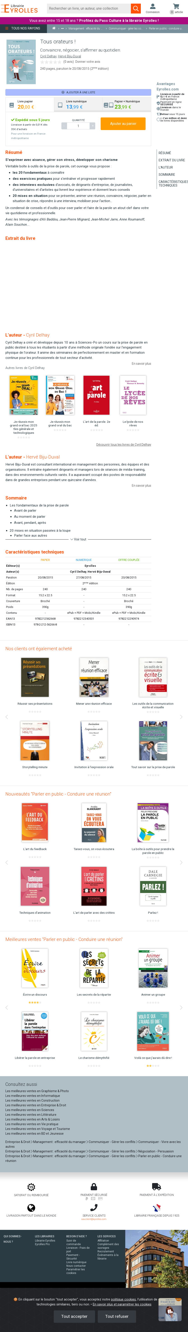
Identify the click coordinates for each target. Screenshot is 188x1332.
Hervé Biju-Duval (69, 56)
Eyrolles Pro (42, 1244)
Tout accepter (74, 1316)
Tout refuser (117, 1316)
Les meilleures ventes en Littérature (30, 1114)
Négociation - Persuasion (156, 1151)
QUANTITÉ (78, 120)
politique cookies (123, 1299)
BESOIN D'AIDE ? (76, 1236)
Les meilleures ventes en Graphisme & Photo (37, 1091)
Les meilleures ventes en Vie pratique (31, 1124)
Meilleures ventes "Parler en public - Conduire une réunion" (64, 939)
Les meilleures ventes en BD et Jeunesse (34, 1133)
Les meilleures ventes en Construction (32, 1100)
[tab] (30, 104)
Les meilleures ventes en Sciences (29, 1110)
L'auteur (166, 167)
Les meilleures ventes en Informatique (32, 1096)
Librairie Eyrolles (45, 1240)
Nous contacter (76, 1265)
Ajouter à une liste (78, 92)
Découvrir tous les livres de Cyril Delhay (123, 444)
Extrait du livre (172, 160)
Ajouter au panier (123, 124)
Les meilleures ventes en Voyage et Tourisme (37, 1129)
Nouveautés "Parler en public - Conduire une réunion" (58, 794)
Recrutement (105, 1251)
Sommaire (167, 174)
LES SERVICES (106, 1236)
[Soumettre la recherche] (136, 9)
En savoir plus (141, 363)
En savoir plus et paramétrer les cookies (122, 1304)
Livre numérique (76, 1262)
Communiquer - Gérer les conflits (112, 1142)
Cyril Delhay (48, 56)
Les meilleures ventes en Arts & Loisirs (32, 1119)
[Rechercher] (89, 9)
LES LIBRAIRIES (44, 1236)
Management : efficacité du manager (59, 1142)
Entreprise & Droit (17, 1142)
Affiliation (103, 1240)
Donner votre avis (87, 61)
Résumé (165, 153)
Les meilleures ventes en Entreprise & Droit (35, 1105)
